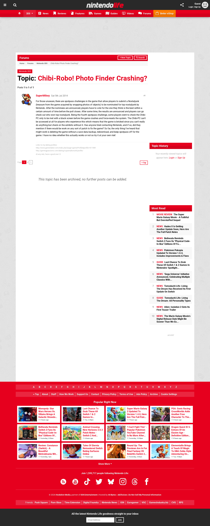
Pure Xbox (56, 502)
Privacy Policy (109, 394)
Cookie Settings (169, 394)
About (45, 394)
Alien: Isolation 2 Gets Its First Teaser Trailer (173, 308)
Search (140, 57)
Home (22, 63)
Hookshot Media (63, 495)
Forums (24, 58)
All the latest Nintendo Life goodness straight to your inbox (105, 513)
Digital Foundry (91, 502)
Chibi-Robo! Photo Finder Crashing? (92, 78)
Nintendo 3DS (42, 63)
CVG (173, 502)
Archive (154, 394)
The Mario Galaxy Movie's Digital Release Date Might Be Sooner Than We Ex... (173, 319)
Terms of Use (126, 394)
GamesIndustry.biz (158, 502)
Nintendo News (109, 502)
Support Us (82, 394)
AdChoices (122, 495)
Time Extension (72, 502)
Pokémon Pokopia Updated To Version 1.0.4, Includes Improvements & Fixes (173, 253)
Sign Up (197, 7)
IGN (122, 502)
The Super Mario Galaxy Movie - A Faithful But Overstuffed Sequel (173, 217)
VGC (144, 502)
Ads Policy (141, 394)
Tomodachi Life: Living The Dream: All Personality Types (174, 299)
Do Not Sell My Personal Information (145, 495)
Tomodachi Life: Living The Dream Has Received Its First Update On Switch (174, 289)
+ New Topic (125, 57)
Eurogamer (133, 502)
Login (191, 7)
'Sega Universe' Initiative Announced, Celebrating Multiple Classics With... (173, 277)
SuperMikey (43, 95)
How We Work (66, 394)
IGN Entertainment (89, 495)
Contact (95, 394)
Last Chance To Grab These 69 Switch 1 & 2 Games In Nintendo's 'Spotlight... (173, 265)
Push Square (41, 502)
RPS (181, 502)
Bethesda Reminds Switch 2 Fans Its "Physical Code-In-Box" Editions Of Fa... (173, 241)
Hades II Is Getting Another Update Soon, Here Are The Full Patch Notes (173, 229)
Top (36, 394)
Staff (53, 394)
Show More (105, 464)
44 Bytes (112, 495)
